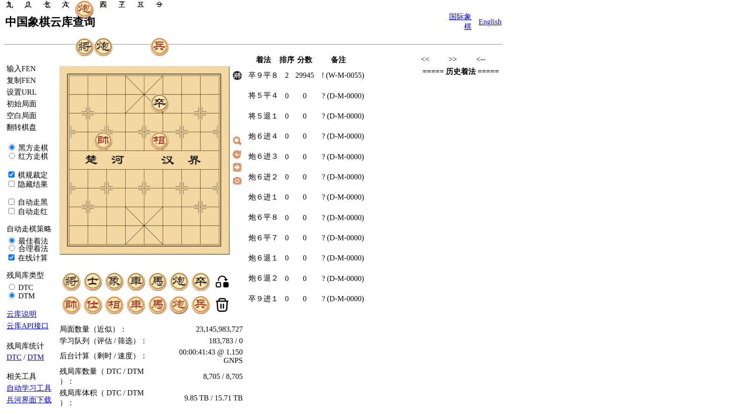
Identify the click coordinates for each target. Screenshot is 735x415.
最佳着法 (32, 241)
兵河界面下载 (29, 400)
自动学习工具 (29, 388)
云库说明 (22, 314)
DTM (25, 296)
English (490, 22)
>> (453, 59)
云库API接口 (28, 326)
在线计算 (32, 258)
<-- (481, 59)
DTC (24, 287)
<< (425, 59)
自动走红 (32, 211)
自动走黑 (32, 202)
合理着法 (32, 248)
